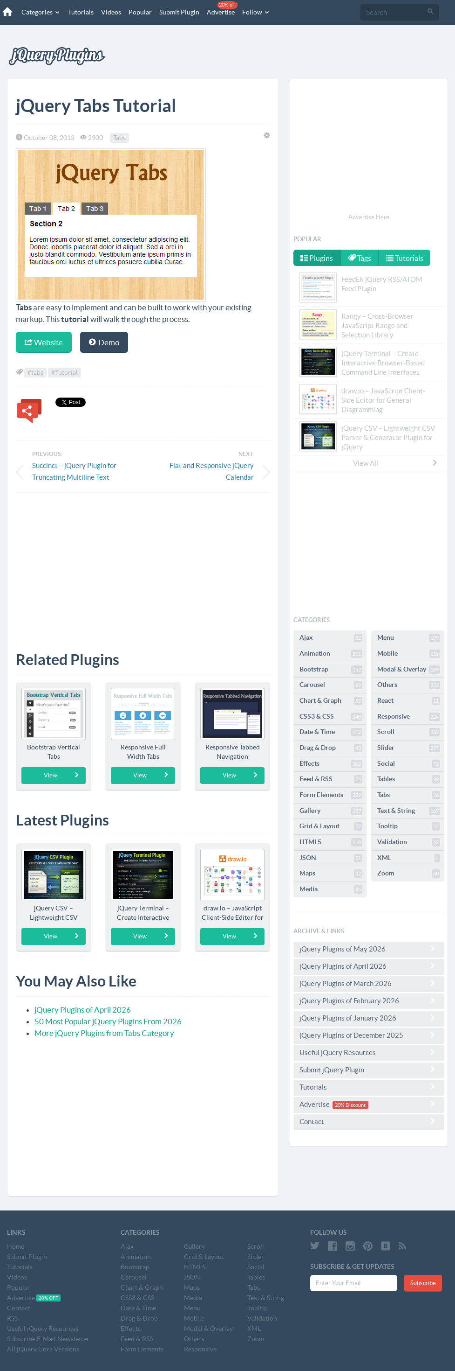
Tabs (119, 137)
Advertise (222, 8)
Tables (408, 779)
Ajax (330, 638)
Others (408, 685)
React (408, 701)
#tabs (35, 372)
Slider (408, 748)
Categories (41, 12)
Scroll (408, 732)
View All (396, 463)
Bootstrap (330, 669)
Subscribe (423, 1283)
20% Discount (350, 1105)
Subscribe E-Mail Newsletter (48, 1339)
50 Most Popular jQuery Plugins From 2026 (108, 1021)
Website (44, 342)
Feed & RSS (330, 779)
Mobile (408, 654)
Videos (111, 12)
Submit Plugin (179, 12)
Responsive (408, 717)
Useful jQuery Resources (368, 1052)
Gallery (330, 811)
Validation (408, 842)
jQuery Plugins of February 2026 (368, 1000)
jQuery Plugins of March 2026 (368, 983)
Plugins (316, 258)
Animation (330, 654)
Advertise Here (368, 217)
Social (408, 764)
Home (15, 1246)
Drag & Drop (330, 748)
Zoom (408, 873)
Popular (140, 12)
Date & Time (330, 732)
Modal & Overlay (408, 669)
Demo (104, 342)
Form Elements (330, 795)
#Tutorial (64, 372)
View (62, 775)
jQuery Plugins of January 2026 (368, 1018)
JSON (330, 858)
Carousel (330, 685)
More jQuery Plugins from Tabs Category (104, 1032)
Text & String (408, 811)
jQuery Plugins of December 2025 (368, 1035)
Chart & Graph (330, 701)
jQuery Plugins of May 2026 (368, 948)
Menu (408, 638)
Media (330, 889)
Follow (256, 12)
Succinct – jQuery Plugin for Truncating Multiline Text (74, 471)
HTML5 (330, 842)
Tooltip (408, 826)
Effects (330, 764)
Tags (359, 258)
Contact (368, 1121)
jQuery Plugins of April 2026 (82, 1009)
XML (408, 858)
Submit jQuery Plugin (368, 1069)
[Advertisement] (142, 565)
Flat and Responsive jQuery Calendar (212, 471)
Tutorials (81, 12)
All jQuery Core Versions (43, 1349)
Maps (330, 873)
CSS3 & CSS (330, 717)
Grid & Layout (330, 826)
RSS (12, 1318)
